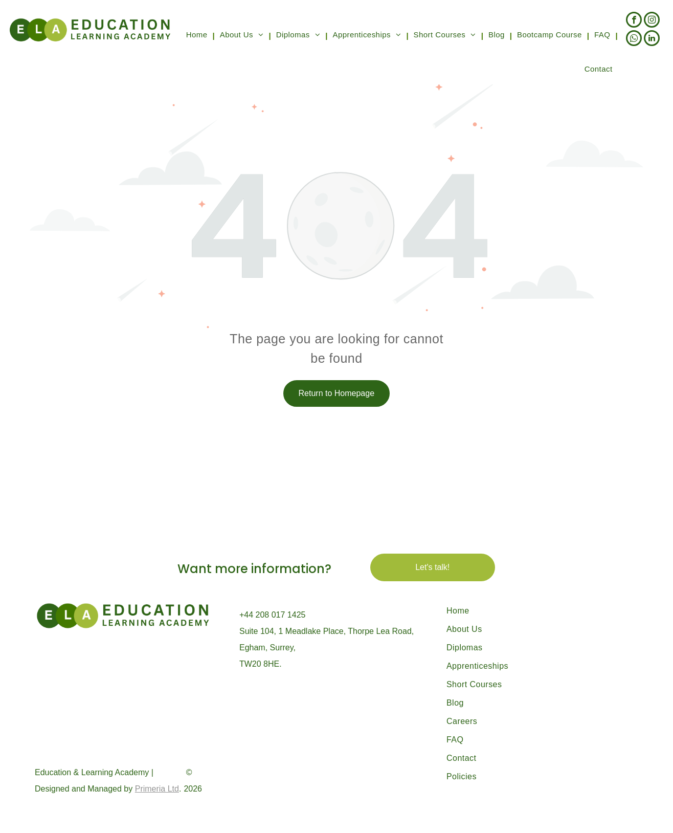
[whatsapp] (634, 39)
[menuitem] (198, 35)
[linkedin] (652, 39)
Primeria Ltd (157, 788)
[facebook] (634, 21)
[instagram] (652, 21)
